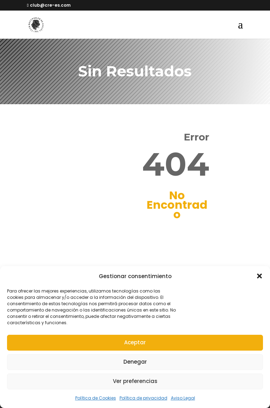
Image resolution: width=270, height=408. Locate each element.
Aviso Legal (183, 398)
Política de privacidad (143, 398)
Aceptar (135, 342)
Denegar (135, 361)
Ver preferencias (135, 381)
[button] (259, 276)
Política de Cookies (95, 398)
